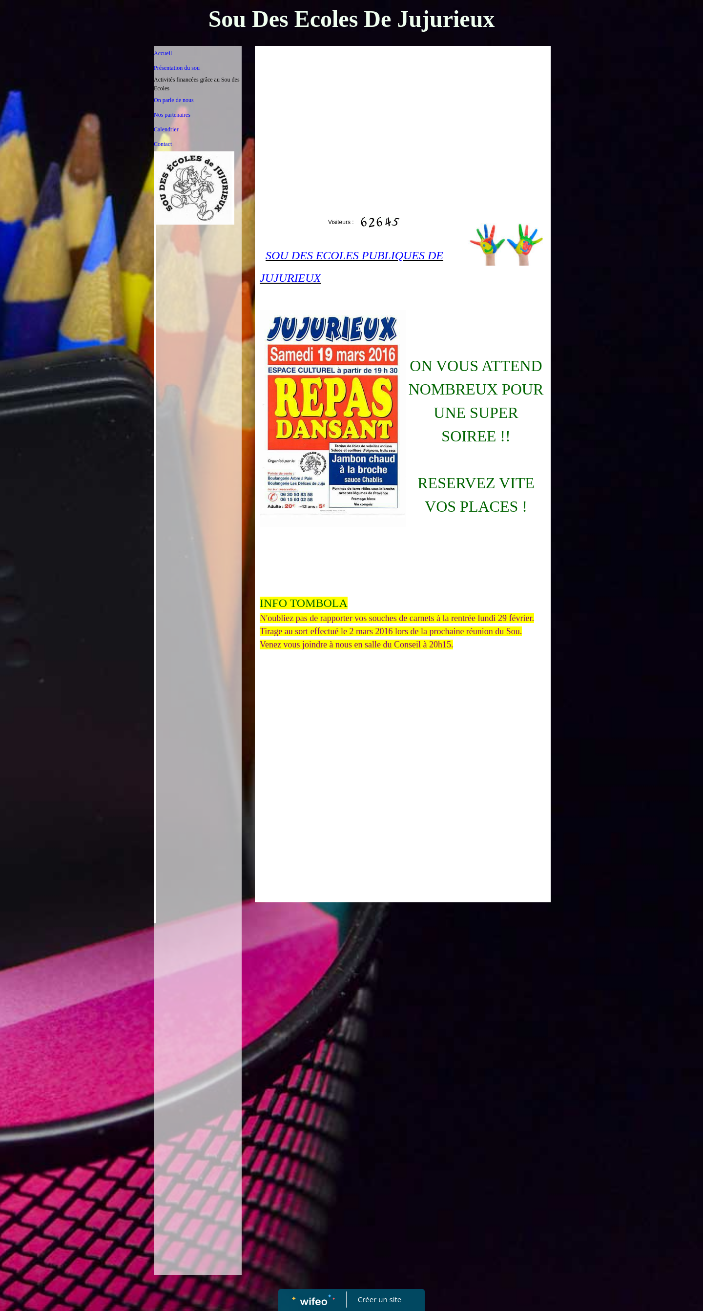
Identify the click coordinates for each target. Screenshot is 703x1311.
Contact (163, 144)
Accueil (163, 53)
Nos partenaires (172, 114)
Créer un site (379, 1299)
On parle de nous (174, 100)
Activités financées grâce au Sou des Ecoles (197, 84)
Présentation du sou (177, 67)
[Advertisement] (198, 1123)
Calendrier (166, 129)
